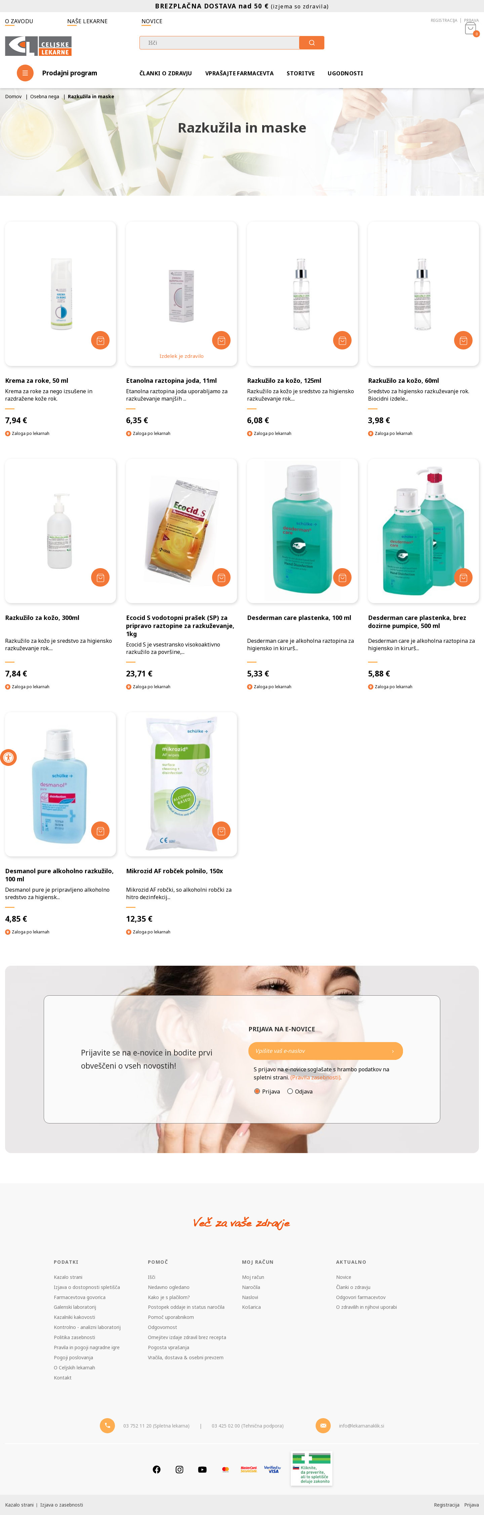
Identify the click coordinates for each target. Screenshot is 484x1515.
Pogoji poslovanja (73, 1357)
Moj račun (253, 1277)
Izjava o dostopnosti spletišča (87, 1287)
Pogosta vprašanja (168, 1347)
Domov (13, 96)
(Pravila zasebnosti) (315, 1077)
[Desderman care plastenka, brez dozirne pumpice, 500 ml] (423, 568)
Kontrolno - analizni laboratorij (87, 1327)
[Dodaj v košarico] (100, 340)
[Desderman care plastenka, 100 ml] (302, 568)
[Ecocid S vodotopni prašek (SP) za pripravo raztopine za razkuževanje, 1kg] (181, 568)
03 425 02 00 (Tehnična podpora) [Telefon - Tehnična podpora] (248, 1425)
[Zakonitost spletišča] (311, 1469)
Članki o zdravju (165, 73)
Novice (152, 21)
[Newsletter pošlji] (393, 1051)
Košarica (251, 1307)
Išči (151, 1277)
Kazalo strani (68, 1277)
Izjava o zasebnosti (61, 1505)
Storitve (301, 73)
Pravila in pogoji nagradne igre (87, 1347)
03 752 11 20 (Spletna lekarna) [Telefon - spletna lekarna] (156, 1425)
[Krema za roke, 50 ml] (60, 323)
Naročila (251, 1287)
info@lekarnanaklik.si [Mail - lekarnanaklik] (361, 1425)
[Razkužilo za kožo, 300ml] (60, 568)
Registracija (444, 20)
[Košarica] (470, 45)
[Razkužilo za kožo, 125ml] (302, 323)
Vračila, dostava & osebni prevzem (186, 1357)
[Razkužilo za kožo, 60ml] (423, 323)
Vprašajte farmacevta (239, 73)
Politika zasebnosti (74, 1337)
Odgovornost (162, 1327)
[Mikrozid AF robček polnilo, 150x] (181, 818)
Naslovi (250, 1297)
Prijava (471, 20)
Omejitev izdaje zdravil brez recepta (187, 1337)
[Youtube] (202, 1469)
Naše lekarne (87, 21)
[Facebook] (157, 1469)
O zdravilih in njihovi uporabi (366, 1307)
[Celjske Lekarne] (38, 45)
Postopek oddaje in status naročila (186, 1307)
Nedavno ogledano (169, 1287)
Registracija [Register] (446, 1505)
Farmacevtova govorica (80, 1297)
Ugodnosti (345, 73)
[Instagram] (179, 1469)
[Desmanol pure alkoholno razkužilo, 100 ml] (60, 818)
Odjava (304, 1091)
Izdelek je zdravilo (182, 356)
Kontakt (63, 1377)
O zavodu (19, 21)
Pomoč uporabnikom (171, 1317)
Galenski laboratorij (75, 1307)
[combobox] (231, 42)
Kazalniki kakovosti (74, 1317)
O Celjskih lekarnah (74, 1367)
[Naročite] (325, 1051)
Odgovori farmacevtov (361, 1297)
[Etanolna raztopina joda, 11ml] (181, 323)
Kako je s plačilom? (169, 1297)
